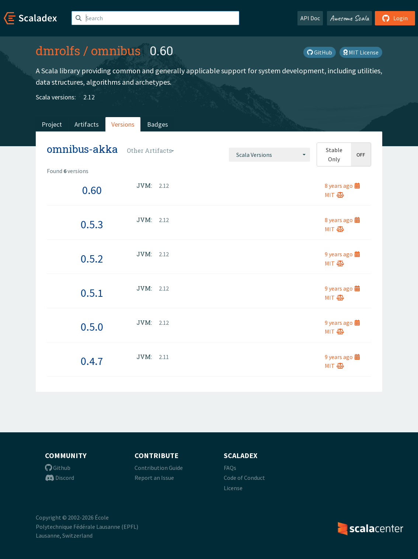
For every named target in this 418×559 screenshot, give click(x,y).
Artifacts (86, 124)
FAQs (230, 467)
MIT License (361, 52)
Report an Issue (154, 477)
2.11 (164, 357)
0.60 (92, 190)
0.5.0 (92, 327)
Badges (157, 124)
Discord (59, 477)
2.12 (89, 97)
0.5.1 (92, 293)
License (233, 488)
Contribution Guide (159, 467)
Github (57, 467)
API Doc (310, 18)
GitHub (319, 52)
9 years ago (342, 254)
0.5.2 (92, 259)
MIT (334, 194)
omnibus (116, 50)
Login (395, 18)
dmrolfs (58, 50)
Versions (123, 124)
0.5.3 (92, 224)
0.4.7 (92, 361)
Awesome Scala (349, 18)
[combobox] (269, 155)
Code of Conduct (244, 477)
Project (52, 124)
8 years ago (342, 185)
